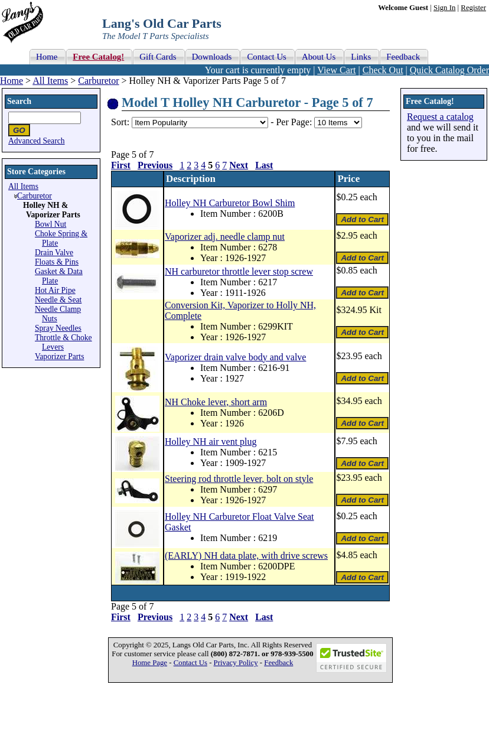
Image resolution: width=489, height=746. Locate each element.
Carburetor (98, 81)
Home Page (149, 663)
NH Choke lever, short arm (216, 402)
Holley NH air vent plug (211, 441)
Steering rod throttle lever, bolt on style (239, 479)
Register (473, 8)
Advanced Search (36, 140)
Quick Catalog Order (449, 70)
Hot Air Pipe (55, 290)
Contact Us (190, 663)
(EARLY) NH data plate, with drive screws (246, 555)
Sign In (444, 8)
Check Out (383, 70)
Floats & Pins (57, 262)
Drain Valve (54, 252)
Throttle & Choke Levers (63, 342)
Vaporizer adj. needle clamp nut (225, 237)
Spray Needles (58, 328)
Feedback (278, 663)
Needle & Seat (58, 299)
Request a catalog (440, 117)
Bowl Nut (50, 224)
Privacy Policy (236, 663)
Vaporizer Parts (59, 356)
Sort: (120, 122)
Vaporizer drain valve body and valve (235, 357)
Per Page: (295, 122)
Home (11, 81)
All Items (50, 81)
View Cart (336, 70)
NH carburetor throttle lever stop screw (239, 271)
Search (19, 101)
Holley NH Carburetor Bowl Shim (230, 203)
